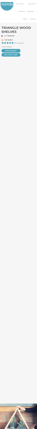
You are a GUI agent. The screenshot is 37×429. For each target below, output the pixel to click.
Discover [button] (32, 4)
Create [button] (22, 11)
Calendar (30, 11)
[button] (19, 4)
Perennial (10, 36)
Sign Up (33, 19)
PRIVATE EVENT (11, 51)
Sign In (25, 19)
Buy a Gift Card (10, 55)
